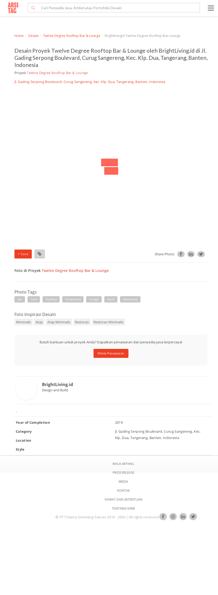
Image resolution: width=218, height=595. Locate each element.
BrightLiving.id (57, 384)
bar (20, 299)
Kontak (123, 490)
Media (123, 481)
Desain (33, 35)
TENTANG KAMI (123, 508)
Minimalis (23, 322)
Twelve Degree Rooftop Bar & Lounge (71, 35)
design (94, 299)
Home (19, 35)
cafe (34, 299)
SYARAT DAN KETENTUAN (124, 499)
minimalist (130, 299)
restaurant (73, 299)
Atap (39, 322)
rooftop (51, 299)
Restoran (82, 322)
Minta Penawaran (111, 353)
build (111, 299)
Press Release (123, 472)
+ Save (23, 254)
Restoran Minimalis (108, 322)
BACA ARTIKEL (123, 464)
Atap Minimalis (58, 322)
